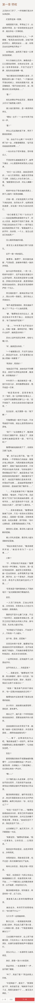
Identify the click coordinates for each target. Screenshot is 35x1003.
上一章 (4, 999)
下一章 (25, 999)
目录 (11, 999)
